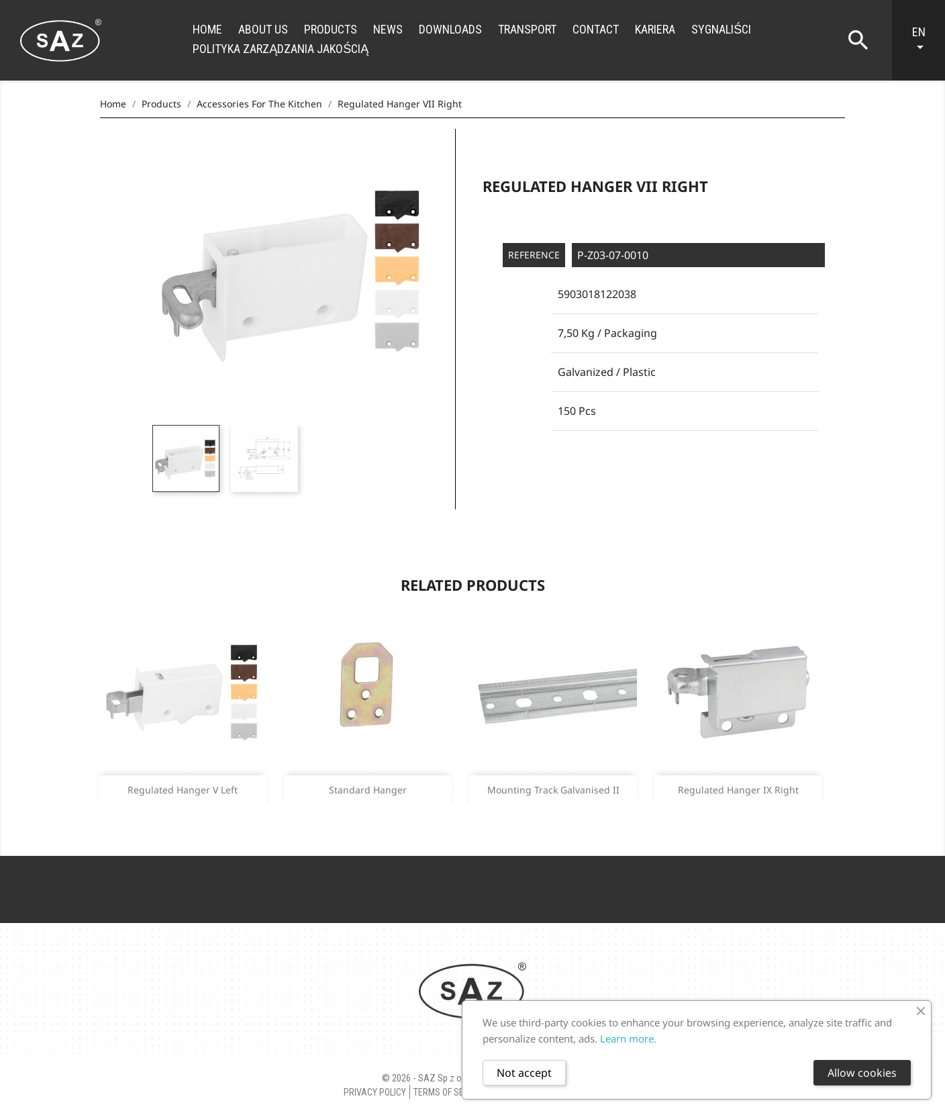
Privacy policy (375, 1092)
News (388, 29)
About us (263, 29)
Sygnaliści (721, 29)
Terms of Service (450, 1092)
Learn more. (628, 1038)
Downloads (450, 29)
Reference (534, 254)
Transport (527, 29)
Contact (596, 29)
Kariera (655, 29)
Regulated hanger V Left (183, 789)
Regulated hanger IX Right (738, 789)
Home (207, 29)
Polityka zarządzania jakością (280, 49)
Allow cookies (862, 1072)
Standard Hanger (368, 789)
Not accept (524, 1072)
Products (330, 29)
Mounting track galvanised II (553, 789)
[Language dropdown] (925, 40)
